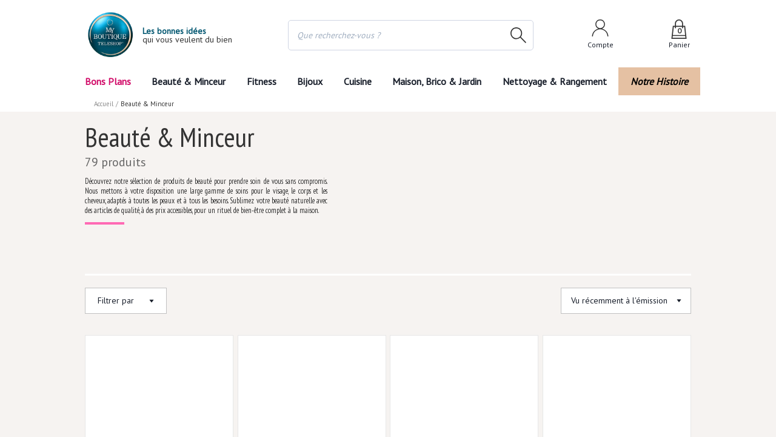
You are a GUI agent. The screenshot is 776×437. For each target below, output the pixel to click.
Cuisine (359, 81)
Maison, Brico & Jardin (443, 81)
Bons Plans (108, 81)
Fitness (259, 81)
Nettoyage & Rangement (559, 81)
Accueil (104, 103)
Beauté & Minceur (187, 81)
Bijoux (309, 81)
